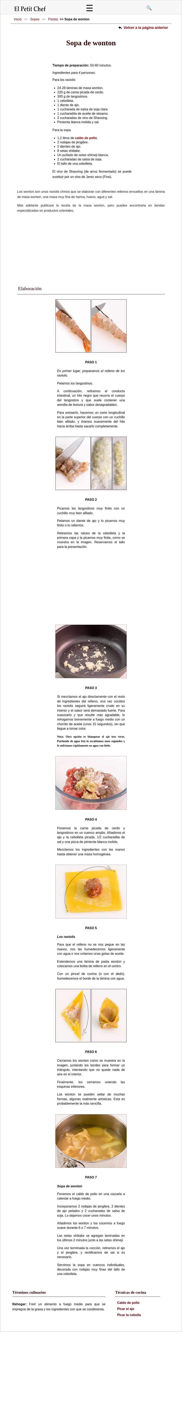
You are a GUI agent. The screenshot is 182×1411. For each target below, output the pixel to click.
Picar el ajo (125, 1371)
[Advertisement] (91, 310)
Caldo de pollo (128, 1365)
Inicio (18, 19)
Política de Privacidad (91, 1405)
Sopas (34, 19)
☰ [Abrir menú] (89, 8)
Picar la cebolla (129, 1377)
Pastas (53, 19)
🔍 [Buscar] (149, 8)
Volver (146, 28)
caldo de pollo (86, 200)
